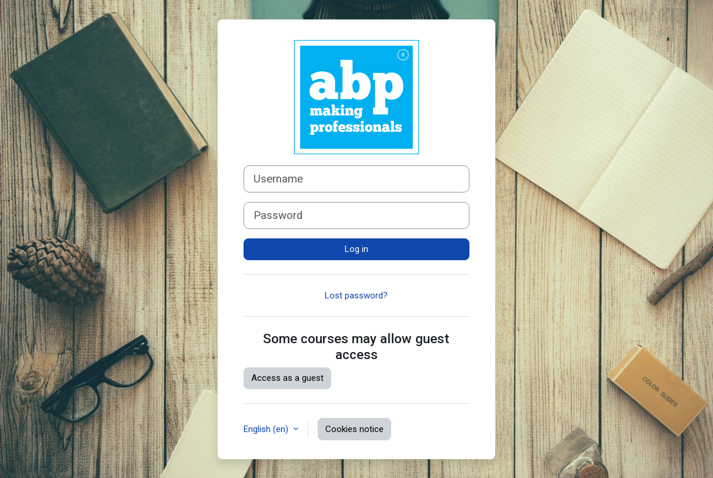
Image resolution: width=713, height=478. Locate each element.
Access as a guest (287, 378)
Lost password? (356, 295)
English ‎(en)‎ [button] (267, 429)
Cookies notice (354, 429)
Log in (356, 249)
